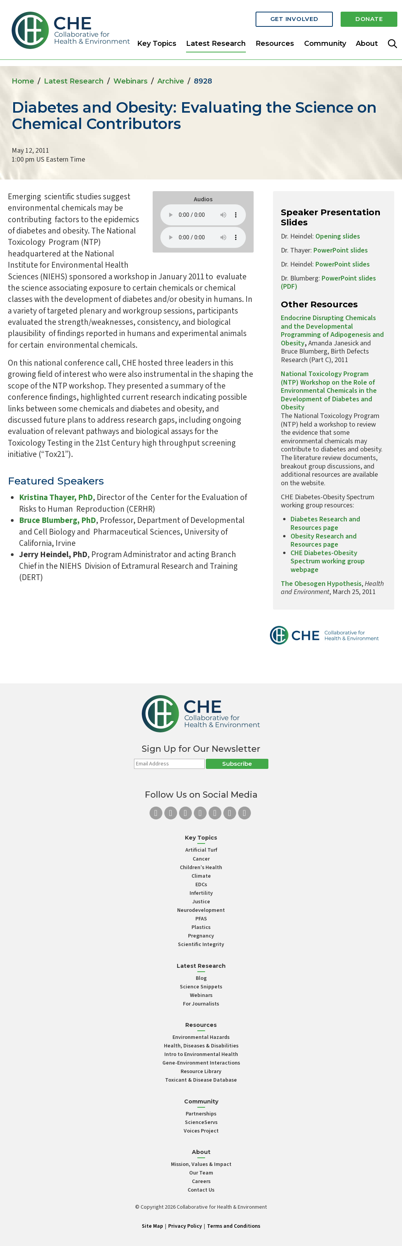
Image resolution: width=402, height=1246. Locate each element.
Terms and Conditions (233, 1226)
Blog (201, 978)
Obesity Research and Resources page (324, 541)
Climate (201, 876)
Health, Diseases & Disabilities (201, 1046)
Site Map (152, 1226)
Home (23, 81)
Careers (201, 1181)
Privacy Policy (185, 1226)
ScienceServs (201, 1122)
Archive (170, 81)
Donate (367, 16)
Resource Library (201, 1071)
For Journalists (201, 1004)
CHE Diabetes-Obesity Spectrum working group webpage (328, 561)
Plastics (201, 927)
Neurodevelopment (201, 910)
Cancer (201, 859)
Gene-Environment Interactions (201, 1063)
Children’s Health (201, 867)
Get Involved (289, 16)
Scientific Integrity (201, 944)
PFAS (201, 919)
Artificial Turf (201, 850)
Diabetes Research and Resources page (325, 523)
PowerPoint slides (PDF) (328, 283)
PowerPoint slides (340, 250)
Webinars (130, 81)
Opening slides (337, 236)
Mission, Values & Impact (201, 1164)
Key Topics (156, 40)
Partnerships (201, 1114)
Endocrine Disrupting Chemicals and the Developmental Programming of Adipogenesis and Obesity (332, 330)
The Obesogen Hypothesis (321, 584)
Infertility (201, 893)
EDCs (201, 885)
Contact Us (201, 1190)
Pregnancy (201, 936)
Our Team (201, 1173)
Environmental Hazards (201, 1037)
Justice (201, 902)
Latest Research (216, 40)
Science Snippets (201, 987)
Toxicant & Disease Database (201, 1080)
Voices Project (201, 1131)
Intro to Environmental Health (201, 1054)
